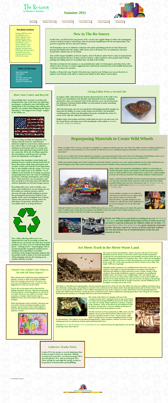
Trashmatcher (119, 22)
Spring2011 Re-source (22, 52)
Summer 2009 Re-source (23, 41)
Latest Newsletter (67, 22)
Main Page (33, 22)
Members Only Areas (49, 22)
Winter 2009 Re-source (23, 45)
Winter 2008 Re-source (23, 37)
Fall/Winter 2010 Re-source (24, 50)
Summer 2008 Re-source (23, 33)
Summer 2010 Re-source (23, 48)
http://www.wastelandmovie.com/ (88, 325)
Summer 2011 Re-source (23, 54)
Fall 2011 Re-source (22, 56)
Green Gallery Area (85, 22)
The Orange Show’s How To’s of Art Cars (135, 224)
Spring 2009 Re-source (23, 39)
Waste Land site (68, 325)
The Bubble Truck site (155, 183)
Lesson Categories (103, 22)
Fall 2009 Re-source (22, 43)
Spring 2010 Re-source (23, 46)
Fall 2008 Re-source (22, 35)
